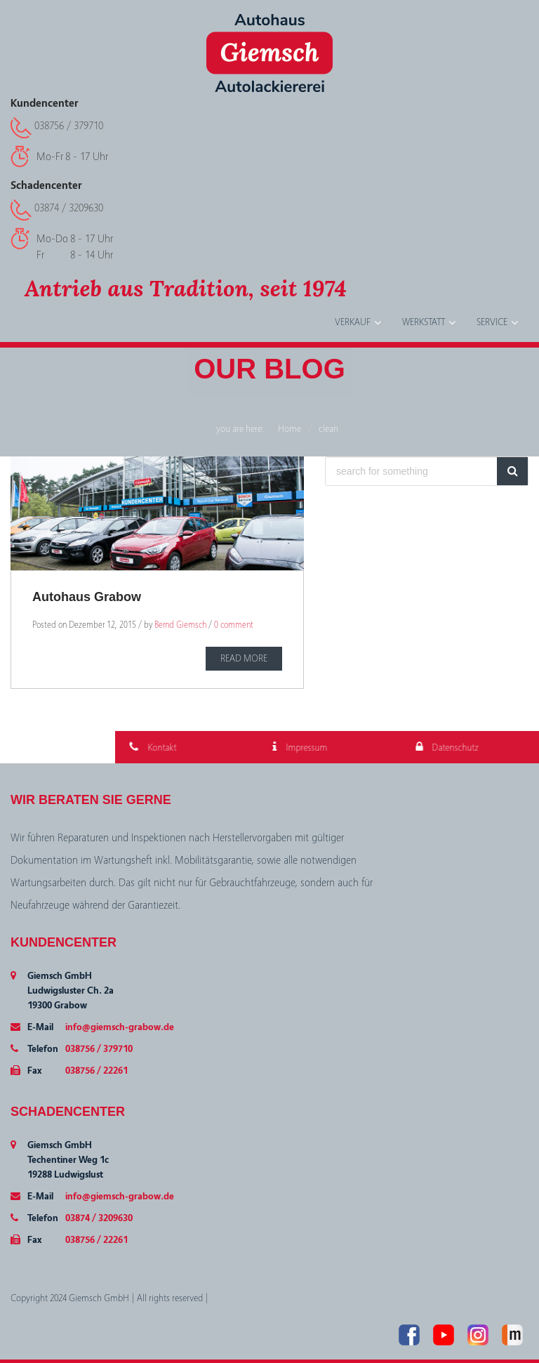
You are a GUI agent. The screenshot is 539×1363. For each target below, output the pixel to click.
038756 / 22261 (96, 1070)
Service (492, 322)
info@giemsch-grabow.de (119, 1027)
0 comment (233, 625)
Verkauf (353, 322)
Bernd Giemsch (180, 625)
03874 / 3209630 (68, 208)
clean (328, 429)
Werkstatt (423, 322)
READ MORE (243, 658)
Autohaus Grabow (86, 597)
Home (289, 429)
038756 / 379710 (68, 125)
